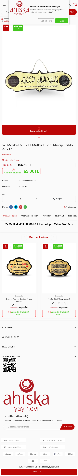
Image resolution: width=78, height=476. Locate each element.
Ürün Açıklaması (9, 216)
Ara (72, 12)
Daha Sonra (46, 20)
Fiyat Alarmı (70, 207)
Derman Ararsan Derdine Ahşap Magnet (19, 300)
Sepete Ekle (39, 472)
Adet (4, 194)
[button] (39, 137)
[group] (39, 80)
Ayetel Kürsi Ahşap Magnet (59, 299)
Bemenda (6, 154)
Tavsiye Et (59, 216)
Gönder (68, 427)
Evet (62, 20)
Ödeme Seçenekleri (29, 216)
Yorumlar (47, 216)
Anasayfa (6, 19)
